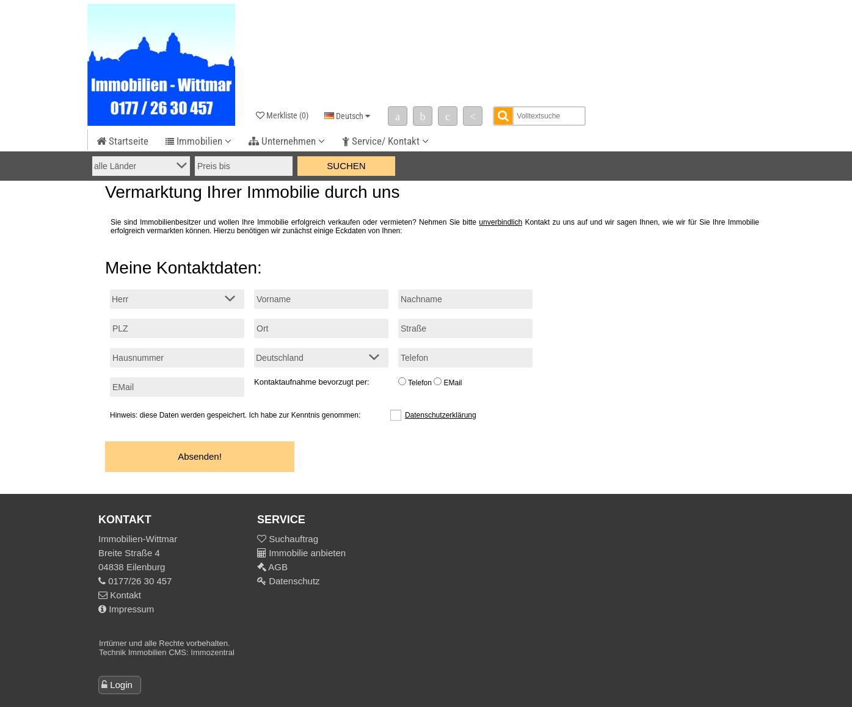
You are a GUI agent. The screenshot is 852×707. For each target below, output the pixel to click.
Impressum (126, 609)
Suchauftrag (292, 539)
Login (121, 685)
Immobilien (198, 141)
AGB (277, 567)
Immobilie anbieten (307, 553)
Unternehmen (287, 141)
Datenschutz (293, 581)
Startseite (122, 141)
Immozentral (213, 652)
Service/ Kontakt (385, 141)
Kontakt (119, 595)
